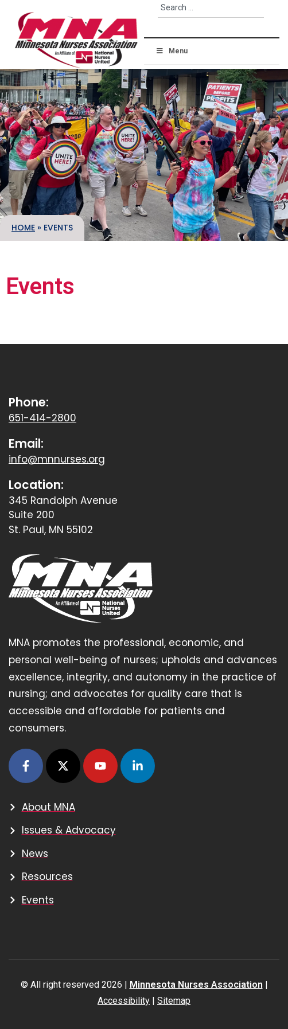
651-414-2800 (42, 418)
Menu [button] (171, 51)
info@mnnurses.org (57, 459)
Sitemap (173, 1000)
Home (23, 227)
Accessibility (124, 1000)
